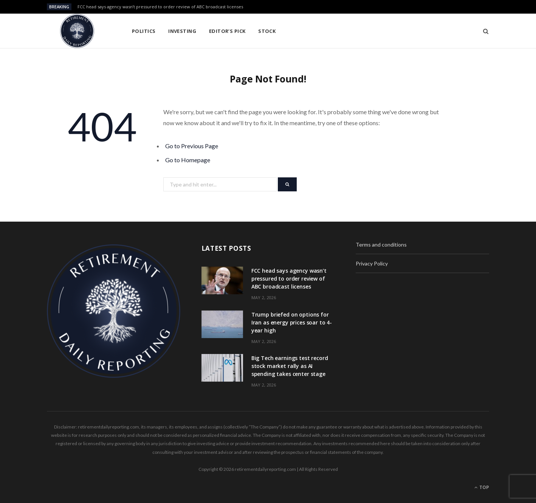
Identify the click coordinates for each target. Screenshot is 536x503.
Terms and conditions (381, 244)
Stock (267, 31)
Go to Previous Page (191, 145)
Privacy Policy (372, 263)
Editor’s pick (227, 31)
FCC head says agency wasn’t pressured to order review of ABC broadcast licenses (160, 6)
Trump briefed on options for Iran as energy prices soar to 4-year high (291, 322)
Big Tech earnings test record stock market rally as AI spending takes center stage (289, 365)
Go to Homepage (187, 159)
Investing (182, 31)
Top (481, 487)
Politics (144, 31)
